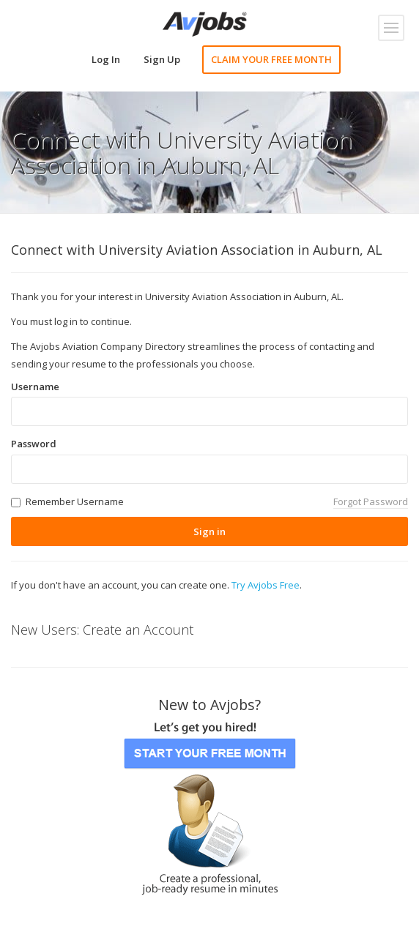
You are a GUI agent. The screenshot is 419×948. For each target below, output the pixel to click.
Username (35, 386)
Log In (106, 59)
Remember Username (75, 501)
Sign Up (162, 59)
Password (33, 443)
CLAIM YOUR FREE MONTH (271, 59)
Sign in (209, 531)
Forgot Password (370, 501)
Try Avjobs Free (265, 584)
